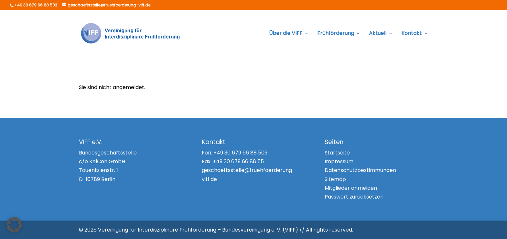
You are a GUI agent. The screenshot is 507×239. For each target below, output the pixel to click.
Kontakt (411, 34)
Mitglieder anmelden (351, 188)
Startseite (337, 152)
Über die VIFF (285, 34)
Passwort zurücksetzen (354, 196)
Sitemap (335, 179)
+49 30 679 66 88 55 (238, 161)
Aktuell (377, 34)
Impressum (339, 161)
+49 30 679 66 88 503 (240, 152)
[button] (14, 225)
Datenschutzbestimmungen (360, 170)
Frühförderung (335, 34)
